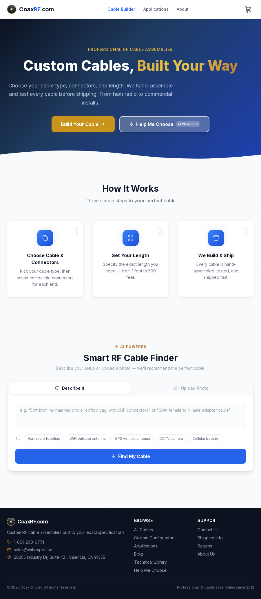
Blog (138, 554)
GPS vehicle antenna (132, 438)
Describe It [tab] (69, 388)
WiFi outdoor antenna (88, 438)
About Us (206, 554)
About (183, 9)
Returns (205, 545)
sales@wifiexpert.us (29, 549)
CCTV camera (171, 438)
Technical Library (150, 562)
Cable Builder (121, 9)
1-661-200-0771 (25, 542)
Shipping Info (210, 537)
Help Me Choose (164, 124)
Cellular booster (206, 438)
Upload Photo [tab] (191, 388)
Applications (156, 9)
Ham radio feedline (44, 438)
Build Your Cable (83, 124)
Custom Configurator (154, 537)
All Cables (143, 529)
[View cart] (248, 9)
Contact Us (208, 529)
